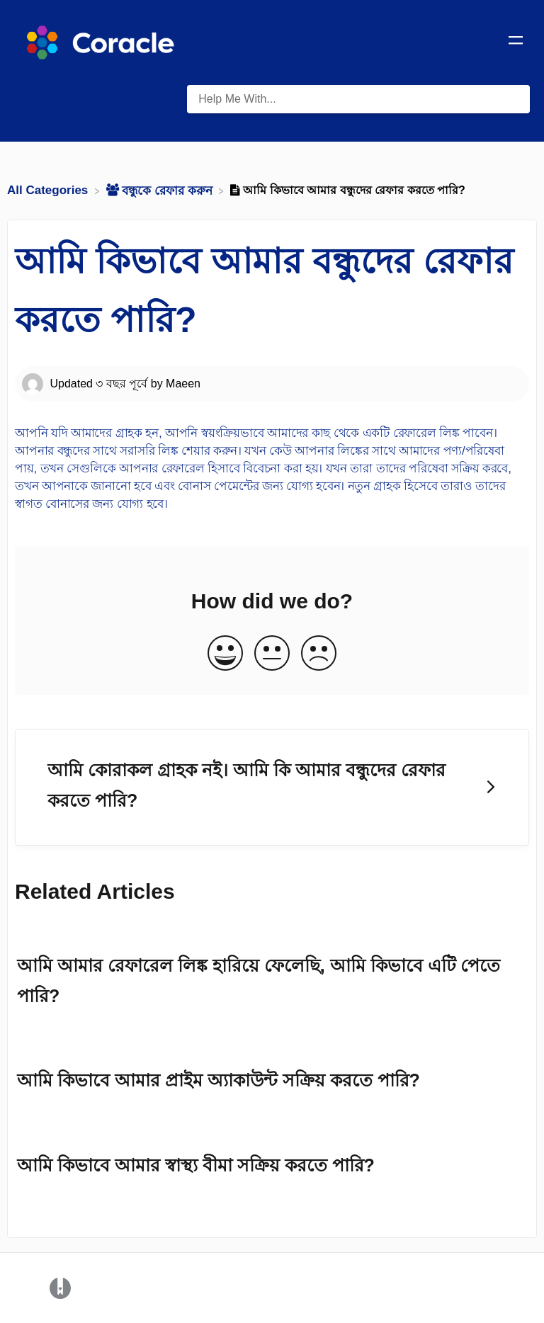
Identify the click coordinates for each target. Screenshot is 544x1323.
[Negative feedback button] (319, 654)
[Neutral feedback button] (272, 654)
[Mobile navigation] (516, 42)
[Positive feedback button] (225, 654)
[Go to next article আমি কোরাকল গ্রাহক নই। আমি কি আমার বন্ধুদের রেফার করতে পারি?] (272, 787)
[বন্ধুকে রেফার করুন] (161, 190)
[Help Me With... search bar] (358, 99)
